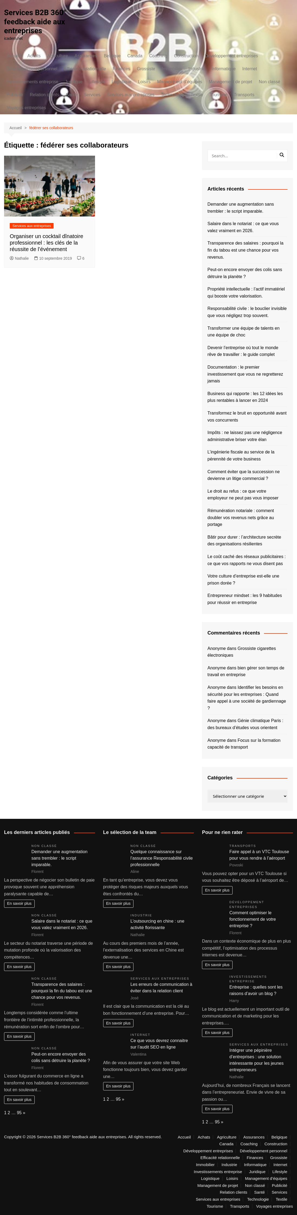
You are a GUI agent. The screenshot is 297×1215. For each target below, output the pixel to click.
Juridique (74, 81)
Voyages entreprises (26, 107)
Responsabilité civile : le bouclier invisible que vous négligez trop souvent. (247, 312)
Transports (244, 94)
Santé (71, 94)
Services (92, 94)
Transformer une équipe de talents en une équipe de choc (243, 332)
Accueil (14, 56)
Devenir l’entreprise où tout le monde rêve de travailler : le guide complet (242, 351)
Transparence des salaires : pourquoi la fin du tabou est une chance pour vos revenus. (245, 250)
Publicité (15, 94)
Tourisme (218, 94)
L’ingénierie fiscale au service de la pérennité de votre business (240, 455)
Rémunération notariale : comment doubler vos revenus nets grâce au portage (240, 517)
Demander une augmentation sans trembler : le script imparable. (240, 207)
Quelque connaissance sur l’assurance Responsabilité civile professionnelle (161, 858)
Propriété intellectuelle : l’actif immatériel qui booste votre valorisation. (246, 292)
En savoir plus (19, 903)
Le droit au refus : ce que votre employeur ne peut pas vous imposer (242, 494)
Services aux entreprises (130, 94)
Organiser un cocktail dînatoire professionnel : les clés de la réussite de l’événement (46, 242)
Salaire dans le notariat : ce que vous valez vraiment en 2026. (243, 227)
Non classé (269, 81)
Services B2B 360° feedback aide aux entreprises (35, 21)
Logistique (121, 81)
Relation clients (44, 94)
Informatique (224, 68)
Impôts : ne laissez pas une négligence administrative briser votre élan (244, 436)
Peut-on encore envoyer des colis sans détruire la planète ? (244, 273)
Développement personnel (32, 68)
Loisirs (144, 81)
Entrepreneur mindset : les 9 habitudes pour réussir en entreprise (244, 599)
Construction (186, 56)
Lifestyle (97, 81)
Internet (249, 68)
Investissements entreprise (32, 81)
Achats (34, 56)
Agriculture (57, 56)
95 (19, 1112)
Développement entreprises (231, 56)
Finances (121, 68)
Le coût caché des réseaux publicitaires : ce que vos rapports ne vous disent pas (246, 560)
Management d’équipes (179, 81)
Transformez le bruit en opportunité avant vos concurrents (246, 416)
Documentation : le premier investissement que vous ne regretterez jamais (245, 374)
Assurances (85, 56)
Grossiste (146, 68)
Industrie (196, 68)
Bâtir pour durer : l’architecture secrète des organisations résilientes (244, 540)
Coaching (158, 56)
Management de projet (230, 81)
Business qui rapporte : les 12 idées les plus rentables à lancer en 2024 (245, 397)
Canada (134, 56)
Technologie (172, 94)
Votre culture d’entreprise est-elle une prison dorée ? (243, 579)
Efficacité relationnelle (85, 68)
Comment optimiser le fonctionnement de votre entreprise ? (252, 919)
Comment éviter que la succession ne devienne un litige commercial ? (243, 475)
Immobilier (172, 68)
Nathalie (19, 258)
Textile (197, 94)
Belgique (112, 56)
